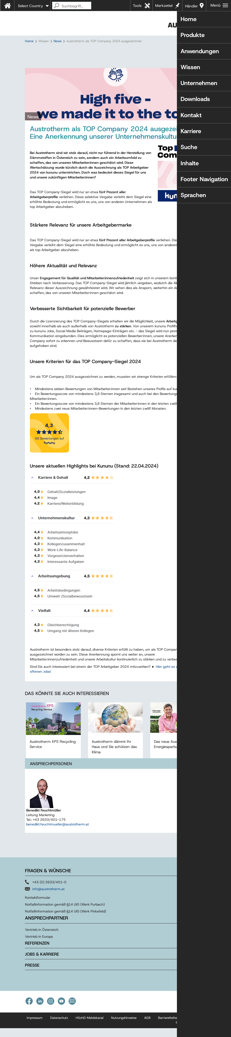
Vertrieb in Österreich (41, 938)
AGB (147, 1026)
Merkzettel (164, 5)
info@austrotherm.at (48, 898)
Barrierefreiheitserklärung (176, 1026)
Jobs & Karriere (42, 963)
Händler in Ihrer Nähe (191, 7)
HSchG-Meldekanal (90, 1026)
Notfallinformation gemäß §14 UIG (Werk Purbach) (65, 913)
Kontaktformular (37, 906)
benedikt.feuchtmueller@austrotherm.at (57, 833)
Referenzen (37, 952)
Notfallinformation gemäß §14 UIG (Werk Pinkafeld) (65, 920)
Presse (32, 974)
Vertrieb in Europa (39, 945)
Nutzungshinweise (124, 1026)
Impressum (35, 1026)
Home (29, 41)
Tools (137, 5)
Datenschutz (59, 1026)
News (57, 41)
